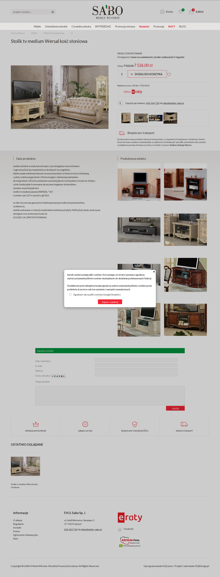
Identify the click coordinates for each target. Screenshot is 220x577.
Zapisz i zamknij (110, 301)
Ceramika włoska (81, 26)
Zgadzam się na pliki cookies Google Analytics (97, 294)
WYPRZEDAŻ (103, 26)
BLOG (182, 26)
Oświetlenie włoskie (56, 26)
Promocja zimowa (125, 26)
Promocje (158, 26)
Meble (37, 26)
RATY (171, 26)
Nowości (144, 26)
